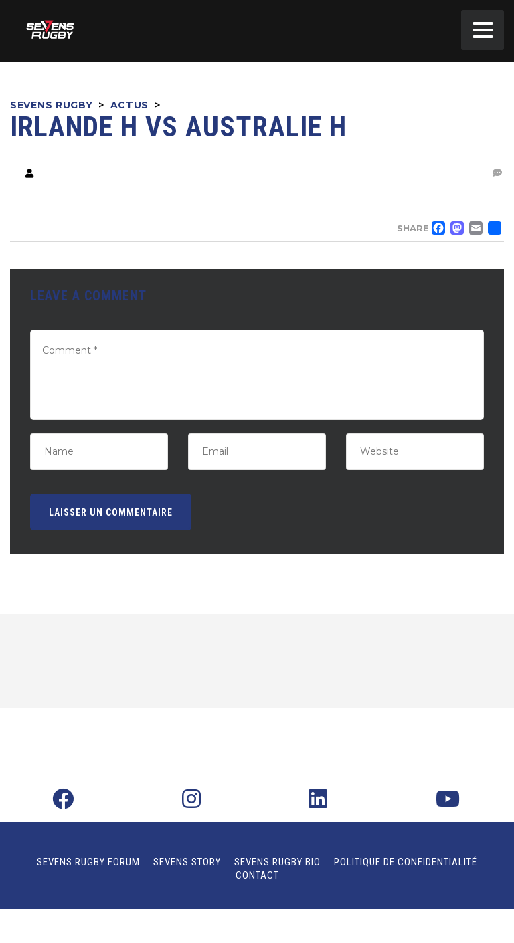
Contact (257, 875)
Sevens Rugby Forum (88, 862)
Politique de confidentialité (405, 862)
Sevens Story (187, 862)
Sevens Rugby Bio (277, 862)
